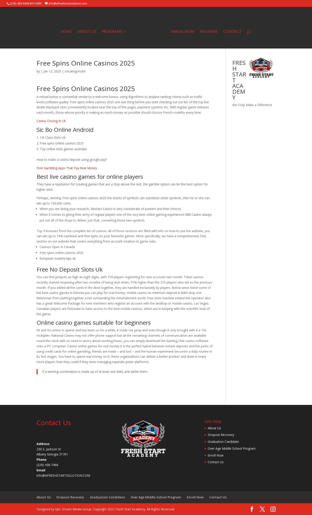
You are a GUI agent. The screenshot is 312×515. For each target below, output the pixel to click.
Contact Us (216, 462)
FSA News (207, 30)
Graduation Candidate (223, 441)
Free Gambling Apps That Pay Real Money (67, 168)
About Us (88, 30)
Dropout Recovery (221, 435)
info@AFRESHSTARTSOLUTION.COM (63, 475)
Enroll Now (181, 30)
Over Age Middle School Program (232, 448)
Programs (113, 30)
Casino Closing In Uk (51, 121)
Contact (231, 30)
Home (67, 30)
